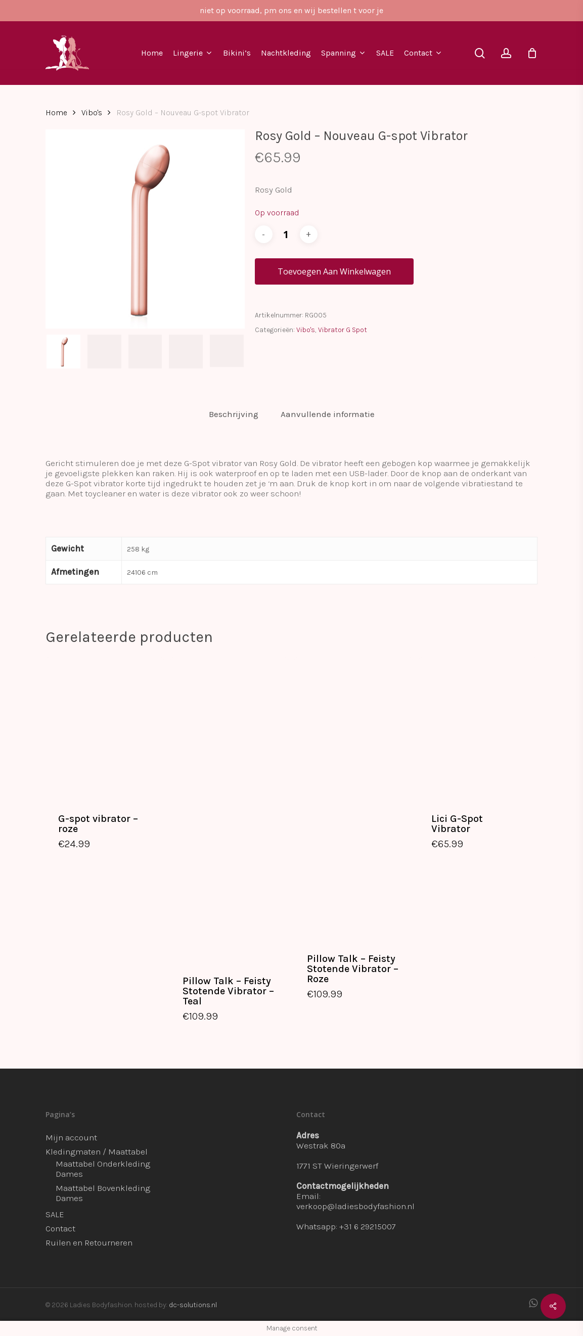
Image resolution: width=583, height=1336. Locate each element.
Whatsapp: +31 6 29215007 (346, 1226)
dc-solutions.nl (193, 1305)
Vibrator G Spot (342, 330)
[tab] (233, 414)
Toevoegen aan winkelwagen (334, 271)
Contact (60, 1228)
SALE (55, 1214)
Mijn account (71, 1137)
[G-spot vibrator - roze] (105, 728)
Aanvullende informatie (328, 414)
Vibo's (91, 112)
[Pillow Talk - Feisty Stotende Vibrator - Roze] (353, 798)
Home (56, 112)
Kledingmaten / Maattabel (97, 1151)
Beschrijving (233, 414)
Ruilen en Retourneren (89, 1242)
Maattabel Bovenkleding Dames (103, 1193)
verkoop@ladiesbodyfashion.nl (355, 1206)
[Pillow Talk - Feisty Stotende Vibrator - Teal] (229, 809)
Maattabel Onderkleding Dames (103, 1169)
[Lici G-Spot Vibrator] (478, 728)
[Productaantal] (286, 234)
